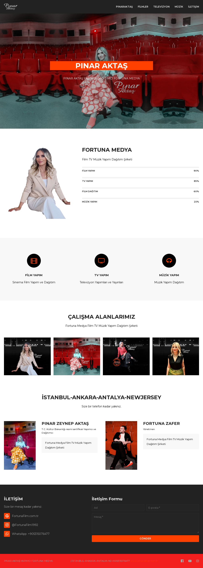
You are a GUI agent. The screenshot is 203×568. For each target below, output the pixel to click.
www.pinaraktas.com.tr (144, 560)
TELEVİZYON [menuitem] (161, 6)
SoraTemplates (61, 560)
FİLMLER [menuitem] (143, 6)
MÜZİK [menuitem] (179, 6)
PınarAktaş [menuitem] (124, 6)
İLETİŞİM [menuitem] (193, 6)
